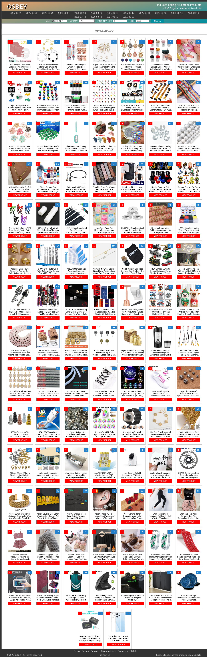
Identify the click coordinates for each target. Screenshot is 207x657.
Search (157, 21)
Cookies (95, 651)
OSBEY (17, 6)
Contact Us (105, 655)
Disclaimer (123, 651)
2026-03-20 (80, 13)
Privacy (85, 651)
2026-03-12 (80, 17)
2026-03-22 (48, 13)
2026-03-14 (177, 13)
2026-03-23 (31, 13)
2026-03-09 (128, 17)
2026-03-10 (112, 17)
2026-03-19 (96, 13)
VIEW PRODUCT (20, 73)
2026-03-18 (112, 13)
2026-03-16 (144, 13)
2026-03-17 (128, 13)
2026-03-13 (193, 13)
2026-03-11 (96, 17)
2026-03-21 (64, 13)
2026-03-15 (161, 13)
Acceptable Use (108, 651)
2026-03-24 (15, 13)
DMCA (133, 651)
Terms (77, 651)
